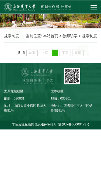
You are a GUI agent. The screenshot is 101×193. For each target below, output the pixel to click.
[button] (82, 7)
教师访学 (70, 36)
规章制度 (89, 36)
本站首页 (50, 36)
